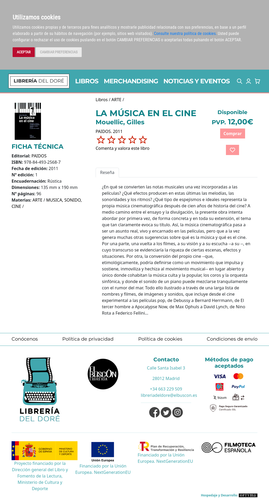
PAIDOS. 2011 (109, 131)
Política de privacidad (87, 339)
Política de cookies (160, 339)
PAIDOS (39, 156)
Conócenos (25, 339)
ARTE (37, 200)
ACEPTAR (23, 52)
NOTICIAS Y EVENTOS (196, 81)
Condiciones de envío (232, 339)
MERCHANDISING (131, 81)
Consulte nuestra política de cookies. (185, 33)
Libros (102, 99)
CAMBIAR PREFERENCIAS (58, 52)
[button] (239, 81)
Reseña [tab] (107, 172)
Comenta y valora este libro (122, 148)
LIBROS (86, 81)
